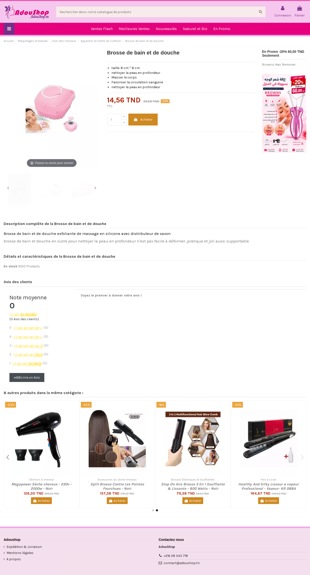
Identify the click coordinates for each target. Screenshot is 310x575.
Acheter (143, 119)
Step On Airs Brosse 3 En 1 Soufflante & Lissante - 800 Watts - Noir (193, 486)
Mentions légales (20, 553)
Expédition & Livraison (24, 547)
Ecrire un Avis (27, 377)
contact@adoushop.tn (182, 563)
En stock (10, 266)
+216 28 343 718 (176, 556)
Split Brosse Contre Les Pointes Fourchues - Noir (117, 486)
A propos (14, 559)
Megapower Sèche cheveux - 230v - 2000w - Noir (41, 486)
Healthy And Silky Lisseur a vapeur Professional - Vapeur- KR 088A (268, 486)
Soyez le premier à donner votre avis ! (111, 295)
